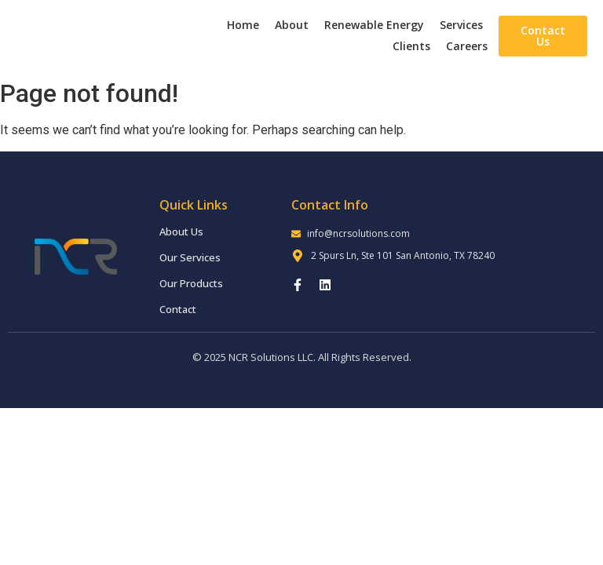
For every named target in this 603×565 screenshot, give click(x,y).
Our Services (190, 257)
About (292, 24)
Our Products (191, 283)
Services (461, 24)
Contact (177, 309)
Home (243, 24)
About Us (181, 231)
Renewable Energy (374, 24)
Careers (467, 45)
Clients (411, 45)
